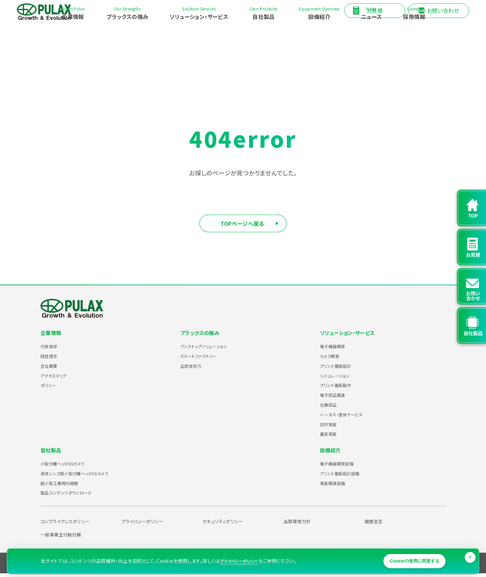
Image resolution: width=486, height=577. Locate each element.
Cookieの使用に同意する (406, 555)
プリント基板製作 (340, 388)
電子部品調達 (336, 398)
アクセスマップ (57, 379)
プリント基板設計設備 (346, 477)
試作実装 (331, 428)
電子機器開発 (336, 349)
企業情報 (51, 336)
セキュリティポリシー (227, 525)
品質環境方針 (300, 525)
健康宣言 (375, 525)
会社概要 (51, 369)
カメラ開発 (333, 359)
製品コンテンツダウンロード (73, 496)
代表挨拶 (51, 349)
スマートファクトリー (204, 359)
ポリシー (50, 388)
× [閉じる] (471, 549)
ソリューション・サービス (349, 336)
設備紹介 (331, 454)
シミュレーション (339, 379)
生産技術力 (194, 369)
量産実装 (331, 437)
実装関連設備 (336, 486)
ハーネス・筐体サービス (347, 418)
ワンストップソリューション (211, 349)
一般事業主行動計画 (65, 538)
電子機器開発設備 (342, 467)
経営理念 (51, 359)
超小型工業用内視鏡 (65, 486)
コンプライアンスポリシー (70, 525)
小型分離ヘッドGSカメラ (70, 467)
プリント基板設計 (340, 369)
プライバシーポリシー (147, 525)
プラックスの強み (201, 336)
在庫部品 (331, 408)
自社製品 (51, 454)
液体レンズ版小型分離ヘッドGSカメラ (85, 477)
